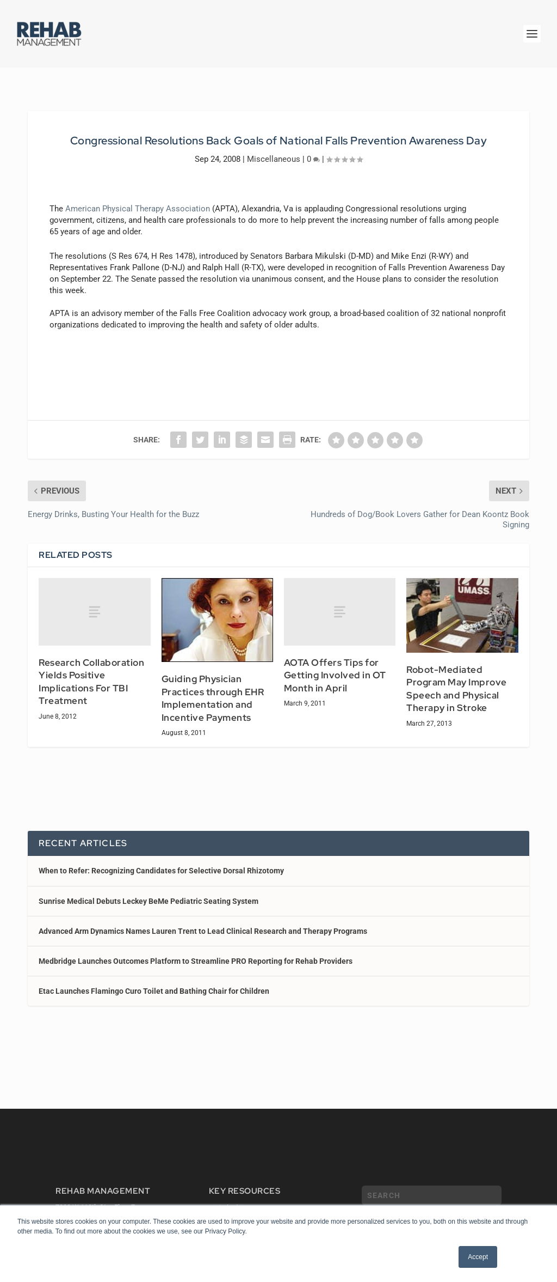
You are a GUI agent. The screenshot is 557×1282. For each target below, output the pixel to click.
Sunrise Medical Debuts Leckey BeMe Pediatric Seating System (148, 901)
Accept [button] (478, 1257)
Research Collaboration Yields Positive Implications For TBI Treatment (91, 682)
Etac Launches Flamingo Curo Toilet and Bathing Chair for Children (154, 991)
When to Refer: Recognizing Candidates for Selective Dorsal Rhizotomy (161, 870)
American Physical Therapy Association (137, 209)
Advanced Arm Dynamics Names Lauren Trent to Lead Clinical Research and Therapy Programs (203, 931)
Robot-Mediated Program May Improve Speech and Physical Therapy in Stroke (456, 689)
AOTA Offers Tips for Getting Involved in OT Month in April (335, 675)
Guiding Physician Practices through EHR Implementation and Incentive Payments (213, 698)
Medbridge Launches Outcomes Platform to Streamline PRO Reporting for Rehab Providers (195, 961)
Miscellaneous (273, 159)
